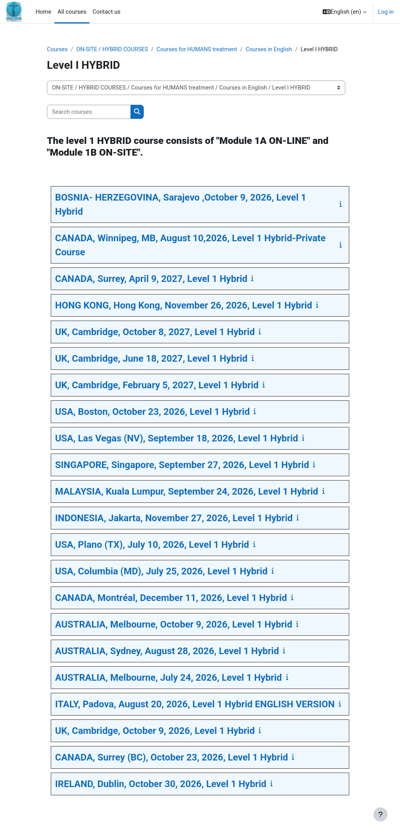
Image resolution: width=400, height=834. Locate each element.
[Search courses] (89, 112)
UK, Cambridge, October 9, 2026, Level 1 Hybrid (155, 731)
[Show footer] (380, 814)
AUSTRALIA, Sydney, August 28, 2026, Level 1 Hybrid (167, 651)
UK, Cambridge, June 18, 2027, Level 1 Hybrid (151, 358)
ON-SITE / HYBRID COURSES (114, 49)
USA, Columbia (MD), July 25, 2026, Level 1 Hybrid (161, 571)
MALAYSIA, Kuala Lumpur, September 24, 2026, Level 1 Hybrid (186, 491)
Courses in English (274, 49)
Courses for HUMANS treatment (200, 49)
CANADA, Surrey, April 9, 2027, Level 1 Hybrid (151, 279)
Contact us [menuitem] (107, 11)
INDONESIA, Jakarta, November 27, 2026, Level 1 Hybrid (174, 518)
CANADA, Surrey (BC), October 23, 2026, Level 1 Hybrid (171, 757)
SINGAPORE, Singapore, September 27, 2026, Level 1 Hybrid (182, 465)
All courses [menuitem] (71, 11)
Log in (386, 11)
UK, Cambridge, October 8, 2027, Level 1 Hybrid (155, 332)
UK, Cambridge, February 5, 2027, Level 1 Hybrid (157, 385)
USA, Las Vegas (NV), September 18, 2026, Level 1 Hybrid (176, 438)
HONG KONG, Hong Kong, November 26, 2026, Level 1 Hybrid (183, 305)
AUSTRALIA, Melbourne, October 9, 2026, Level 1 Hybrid (173, 624)
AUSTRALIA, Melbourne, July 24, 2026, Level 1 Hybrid (168, 678)
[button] (344, 11)
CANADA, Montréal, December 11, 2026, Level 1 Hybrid (171, 598)
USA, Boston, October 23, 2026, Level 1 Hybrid (152, 412)
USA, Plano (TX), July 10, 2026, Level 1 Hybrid (152, 545)
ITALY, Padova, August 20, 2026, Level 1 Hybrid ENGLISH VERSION (195, 704)
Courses (57, 49)
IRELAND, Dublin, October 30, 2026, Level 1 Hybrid (160, 784)
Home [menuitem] (43, 11)
